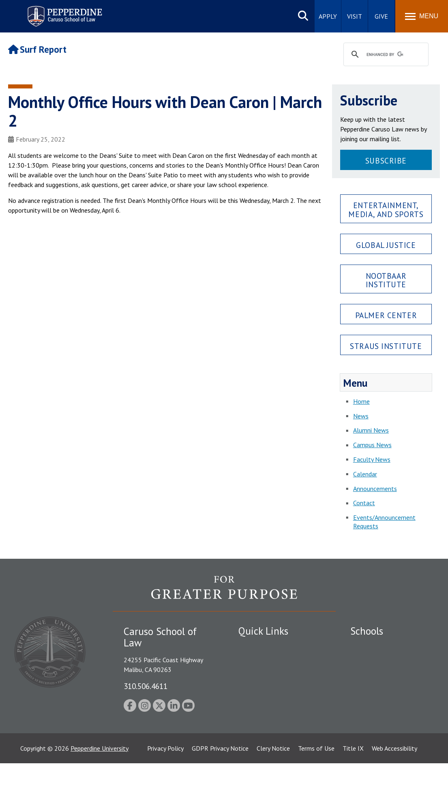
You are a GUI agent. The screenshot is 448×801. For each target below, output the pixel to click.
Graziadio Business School (385, 674)
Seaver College (370, 646)
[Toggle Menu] (421, 16)
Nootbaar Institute (386, 280)
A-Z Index (251, 739)
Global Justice (386, 245)
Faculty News (371, 459)
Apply (328, 16)
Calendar (365, 474)
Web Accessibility (394, 786)
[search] (385, 55)
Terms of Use (316, 786)
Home (361, 401)
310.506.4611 (145, 686)
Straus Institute (386, 346)
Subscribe (386, 160)
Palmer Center (386, 315)
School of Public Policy (381, 711)
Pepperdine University (100, 786)
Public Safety (256, 646)
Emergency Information (270, 674)
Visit (354, 16)
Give (381, 16)
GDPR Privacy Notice (220, 786)
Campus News (372, 445)
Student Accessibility (266, 660)
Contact (364, 503)
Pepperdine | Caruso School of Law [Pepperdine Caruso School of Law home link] (63, 11)
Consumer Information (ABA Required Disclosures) (276, 721)
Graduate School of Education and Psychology (391, 693)
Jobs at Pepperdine (263, 689)
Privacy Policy (165, 786)
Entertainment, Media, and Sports (385, 209)
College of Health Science (385, 725)
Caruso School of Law (380, 660)
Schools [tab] (366, 630)
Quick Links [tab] (263, 630)
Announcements (375, 488)
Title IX (353, 786)
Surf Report (37, 49)
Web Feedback (257, 753)
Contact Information (266, 703)
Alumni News (371, 430)
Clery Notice (273, 786)
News (361, 416)
